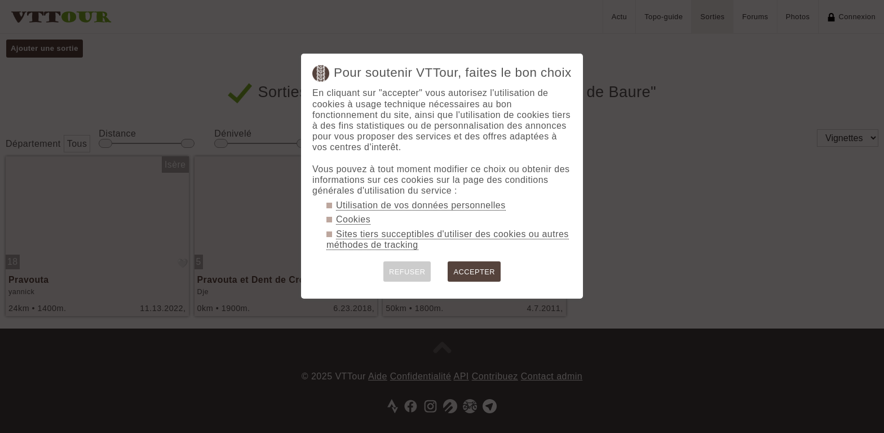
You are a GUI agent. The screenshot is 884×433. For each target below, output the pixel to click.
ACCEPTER (474, 272)
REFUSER (407, 272)
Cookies (353, 219)
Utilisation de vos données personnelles (421, 205)
